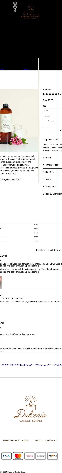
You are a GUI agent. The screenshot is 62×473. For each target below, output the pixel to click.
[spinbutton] (49, 121)
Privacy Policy (51, 440)
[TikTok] (31, 11)
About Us (26, 440)
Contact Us (37, 440)
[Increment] (53, 121)
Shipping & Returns (10, 440)
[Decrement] (45, 121)
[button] (31, 42)
